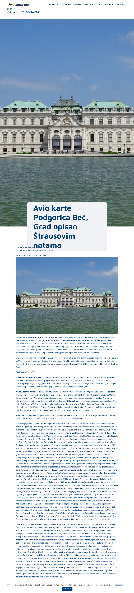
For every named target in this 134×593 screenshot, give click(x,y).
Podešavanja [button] (119, 585)
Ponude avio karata (72, 4)
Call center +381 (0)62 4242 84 (23, 12)
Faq (99, 4)
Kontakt (121, 4)
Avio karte (53, 4)
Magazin (89, 4)
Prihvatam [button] (67, 589)
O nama (109, 4)
